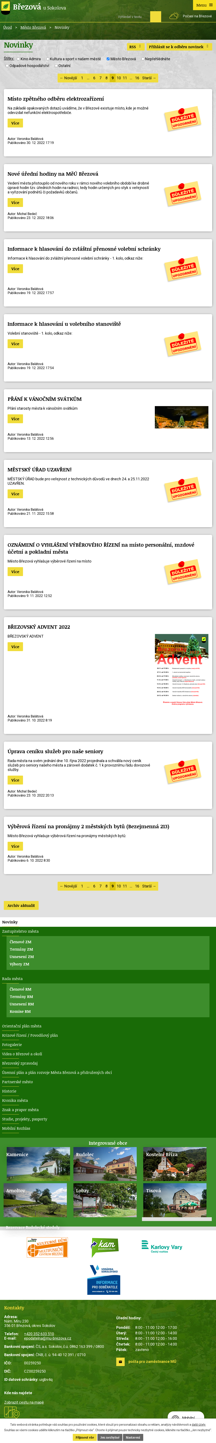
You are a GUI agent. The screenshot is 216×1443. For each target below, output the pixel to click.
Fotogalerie (12, 1044)
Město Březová (33, 27)
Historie (9, 1091)
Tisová (153, 1190)
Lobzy (82, 1190)
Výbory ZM (19, 964)
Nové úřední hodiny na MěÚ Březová (53, 173)
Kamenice (17, 1154)
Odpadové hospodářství (29, 65)
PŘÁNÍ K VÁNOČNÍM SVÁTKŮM (45, 398)
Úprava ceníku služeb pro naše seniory (55, 751)
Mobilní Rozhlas (16, 1128)
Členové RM (20, 989)
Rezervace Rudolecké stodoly (33, 1227)
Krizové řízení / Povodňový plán (30, 1035)
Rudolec (85, 1154)
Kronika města (15, 1100)
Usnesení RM (22, 1003)
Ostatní (64, 65)
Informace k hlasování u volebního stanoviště (64, 323)
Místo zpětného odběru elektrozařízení (56, 98)
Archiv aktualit (21, 905)
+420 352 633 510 (39, 1334)
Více (15, 123)
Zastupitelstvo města (20, 931)
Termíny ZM (21, 949)
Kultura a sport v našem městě (75, 59)
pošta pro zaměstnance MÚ (152, 1361)
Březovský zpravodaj (20, 1063)
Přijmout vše (85, 1437)
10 (119, 78)
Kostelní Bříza (162, 1154)
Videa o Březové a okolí (22, 1053)
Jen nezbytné (109, 1437)
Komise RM (20, 1011)
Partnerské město (17, 1081)
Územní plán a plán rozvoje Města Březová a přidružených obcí (57, 1072)
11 (125, 78)
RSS (136, 46)
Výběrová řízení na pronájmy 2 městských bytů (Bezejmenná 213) (88, 826)
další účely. (199, 1424)
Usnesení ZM (22, 956)
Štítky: (9, 58)
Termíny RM (21, 996)
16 (137, 78)
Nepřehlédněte (157, 59)
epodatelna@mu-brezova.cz (47, 1338)
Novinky (10, 921)
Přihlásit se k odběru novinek (179, 46)
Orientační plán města (21, 1025)
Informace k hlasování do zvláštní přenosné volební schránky (84, 248)
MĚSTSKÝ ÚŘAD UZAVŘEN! (40, 469)
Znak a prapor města (20, 1109)
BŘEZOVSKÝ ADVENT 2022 (39, 626)
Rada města (12, 978)
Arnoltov (15, 1190)
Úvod (7, 27)
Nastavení (133, 1437)
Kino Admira (31, 59)
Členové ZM (20, 941)
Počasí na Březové (197, 16)
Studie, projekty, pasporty (24, 1118)
